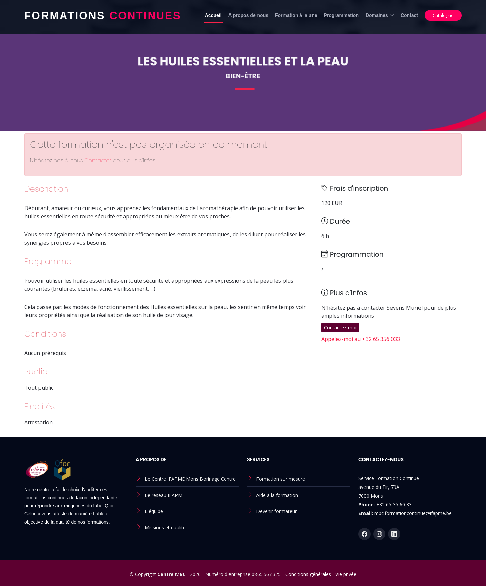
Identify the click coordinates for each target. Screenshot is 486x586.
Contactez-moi (340, 327)
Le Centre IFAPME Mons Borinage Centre (190, 479)
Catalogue (443, 15)
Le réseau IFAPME (165, 495)
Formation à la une (296, 15)
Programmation (341, 15)
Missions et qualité (165, 527)
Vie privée (345, 574)
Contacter (98, 160)
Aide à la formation (277, 495)
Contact (409, 15)
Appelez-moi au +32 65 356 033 (360, 339)
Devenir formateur (276, 511)
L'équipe (154, 511)
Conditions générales (308, 574)
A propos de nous (248, 15)
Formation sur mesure (280, 479)
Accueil (213, 15)
